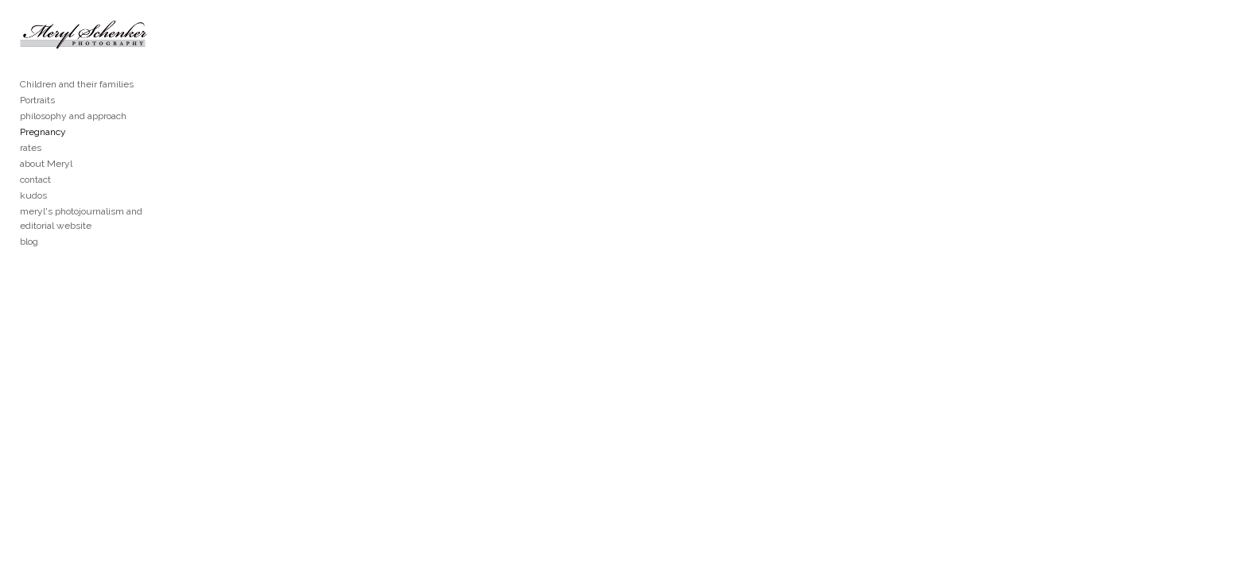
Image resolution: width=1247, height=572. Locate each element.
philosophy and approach (73, 139)
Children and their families (77, 108)
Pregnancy (43, 155)
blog (29, 251)
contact (35, 203)
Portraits (37, 123)
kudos (33, 219)
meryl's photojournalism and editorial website (118, 235)
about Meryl (46, 187)
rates (30, 171)
